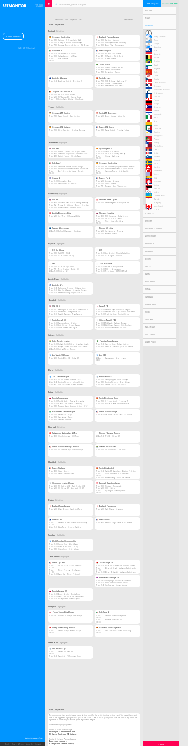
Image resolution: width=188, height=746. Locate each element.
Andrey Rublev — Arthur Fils (115, 116)
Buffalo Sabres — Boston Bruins (69, 208)
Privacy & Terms (17, 744)
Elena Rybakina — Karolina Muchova (71, 130)
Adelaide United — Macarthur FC (70, 81)
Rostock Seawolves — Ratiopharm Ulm (119, 169)
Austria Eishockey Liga (60, 213)
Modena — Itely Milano (113, 620)
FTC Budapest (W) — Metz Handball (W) (71, 486)
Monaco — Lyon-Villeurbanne (116, 186)
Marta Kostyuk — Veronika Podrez (117, 130)
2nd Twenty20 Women (59, 355)
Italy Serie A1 (102, 612)
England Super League (59, 506)
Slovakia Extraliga (105, 213)
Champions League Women (61, 483)
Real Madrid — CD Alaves (114, 86)
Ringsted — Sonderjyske (113, 486)
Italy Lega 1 (55, 163)
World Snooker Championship (62, 541)
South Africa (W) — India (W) (68, 358)
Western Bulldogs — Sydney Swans (70, 293)
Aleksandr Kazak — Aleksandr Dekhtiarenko (120, 568)
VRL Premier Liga (57, 649)
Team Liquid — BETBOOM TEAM (116, 271)
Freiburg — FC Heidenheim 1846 (69, 40)
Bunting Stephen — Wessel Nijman (117, 382)
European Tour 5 (104, 377)
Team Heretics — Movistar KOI (68, 269)
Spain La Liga (103, 78)
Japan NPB (102, 306)
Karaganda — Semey (65, 417)
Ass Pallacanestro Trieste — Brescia (71, 171)
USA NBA (54, 149)
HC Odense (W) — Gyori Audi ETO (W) (71, 488)
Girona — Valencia (112, 156)
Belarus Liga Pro (104, 563)
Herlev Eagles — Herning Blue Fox (117, 203)
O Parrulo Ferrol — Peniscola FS (116, 401)
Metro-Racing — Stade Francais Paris (118, 523)
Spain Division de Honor (107, 398)
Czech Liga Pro (57, 563)
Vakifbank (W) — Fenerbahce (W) (69, 631)
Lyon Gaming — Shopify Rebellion (117, 253)
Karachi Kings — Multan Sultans (116, 344)
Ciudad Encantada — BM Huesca (117, 474)
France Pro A (103, 178)
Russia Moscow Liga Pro (107, 578)
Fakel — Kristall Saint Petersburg (69, 404)
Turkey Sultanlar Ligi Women (62, 628)
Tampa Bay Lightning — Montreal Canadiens (74, 205)
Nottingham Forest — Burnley (115, 43)
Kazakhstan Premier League (62, 412)
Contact (38, 744)
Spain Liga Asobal (105, 468)
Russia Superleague (58, 398)
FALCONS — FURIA (64, 253)
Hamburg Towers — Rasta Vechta (117, 171)
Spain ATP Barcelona (106, 113)
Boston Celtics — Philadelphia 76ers (71, 152)
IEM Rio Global (56, 250)
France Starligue (57, 468)
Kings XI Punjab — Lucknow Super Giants (72, 347)
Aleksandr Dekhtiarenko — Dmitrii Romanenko (122, 566)
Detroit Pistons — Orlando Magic (69, 156)
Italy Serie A (55, 51)
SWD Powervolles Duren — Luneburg (118, 631)
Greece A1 (54, 178)
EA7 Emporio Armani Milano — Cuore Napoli (74, 169)
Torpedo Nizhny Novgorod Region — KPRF (72, 406)
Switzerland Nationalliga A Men (63, 433)
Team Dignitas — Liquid (113, 256)
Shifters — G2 (62, 271)
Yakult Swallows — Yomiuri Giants (117, 314)
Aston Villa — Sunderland (114, 45)
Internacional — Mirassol (114, 68)
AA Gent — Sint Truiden (66, 95)
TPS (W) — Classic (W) (112, 436)
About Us (29, 744)
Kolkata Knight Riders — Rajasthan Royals (73, 344)
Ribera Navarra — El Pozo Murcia (117, 404)
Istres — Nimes (63, 471)
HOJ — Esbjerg (110, 488)
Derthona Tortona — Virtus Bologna (71, 167)
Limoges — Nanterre (112, 181)
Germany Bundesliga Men (108, 628)
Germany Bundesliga (59, 37)
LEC (52, 264)
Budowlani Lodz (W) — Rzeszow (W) (70, 616)
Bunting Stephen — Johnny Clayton (71, 382)
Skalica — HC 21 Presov (113, 219)
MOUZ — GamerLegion (113, 269)
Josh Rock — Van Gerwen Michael (70, 385)
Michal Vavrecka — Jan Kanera (69, 570)
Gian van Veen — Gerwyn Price (69, 380)
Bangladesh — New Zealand (115, 358)
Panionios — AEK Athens (67, 184)
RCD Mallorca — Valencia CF (115, 81)
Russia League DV (58, 591)
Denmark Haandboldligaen (108, 483)
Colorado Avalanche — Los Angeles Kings (73, 203)
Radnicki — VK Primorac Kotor (69, 656)
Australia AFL (56, 285)
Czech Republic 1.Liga (106, 412)
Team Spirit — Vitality (66, 256)
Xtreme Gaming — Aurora (114, 267)
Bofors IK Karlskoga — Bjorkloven (69, 231)
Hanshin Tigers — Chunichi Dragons (117, 310)
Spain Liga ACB (104, 149)
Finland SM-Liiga (104, 228)
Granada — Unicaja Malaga (115, 154)
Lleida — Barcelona (112, 152)
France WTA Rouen (105, 127)
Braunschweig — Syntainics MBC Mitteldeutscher (122, 167)
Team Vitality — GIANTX (66, 267)
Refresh (130, 20)
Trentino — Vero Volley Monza (116, 616)
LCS (99, 250)
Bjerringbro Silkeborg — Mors (115, 491)
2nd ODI (101, 355)
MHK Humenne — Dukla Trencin (116, 216)
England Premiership (106, 506)
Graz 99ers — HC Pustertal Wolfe (69, 216)
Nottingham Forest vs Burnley (61, 744)
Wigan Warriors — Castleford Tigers (70, 509)
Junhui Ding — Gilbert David (68, 544)
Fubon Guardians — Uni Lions (115, 328)
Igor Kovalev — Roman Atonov (116, 585)
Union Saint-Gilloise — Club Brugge (71, 99)
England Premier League (107, 37)
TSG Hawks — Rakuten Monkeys (115, 323)
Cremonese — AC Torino (67, 54)
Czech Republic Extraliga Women (64, 447)
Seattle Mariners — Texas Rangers (70, 314)
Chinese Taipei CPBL (106, 320)
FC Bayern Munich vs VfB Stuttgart (62, 734)
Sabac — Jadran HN (65, 652)
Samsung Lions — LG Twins (67, 323)
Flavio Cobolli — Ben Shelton (69, 116)
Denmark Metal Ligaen (106, 200)
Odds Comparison (14, 36)
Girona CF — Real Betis (113, 84)
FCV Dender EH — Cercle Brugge (69, 97)
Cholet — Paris (110, 184)
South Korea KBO (57, 320)
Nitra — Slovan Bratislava (114, 221)
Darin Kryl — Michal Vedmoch (69, 574)
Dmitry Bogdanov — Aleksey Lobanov (118, 581)
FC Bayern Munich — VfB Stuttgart (70, 43)
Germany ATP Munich (59, 113)
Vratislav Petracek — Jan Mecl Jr (69, 566)
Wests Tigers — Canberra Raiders (69, 527)
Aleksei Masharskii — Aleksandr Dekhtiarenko (121, 572)
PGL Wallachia (104, 264)
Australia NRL (56, 520)
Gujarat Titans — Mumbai (67, 349)
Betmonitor (59, 20)
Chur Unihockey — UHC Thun (68, 436)
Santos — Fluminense (113, 70)
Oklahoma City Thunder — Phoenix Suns (72, 154)
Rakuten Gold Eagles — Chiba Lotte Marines (121, 312)
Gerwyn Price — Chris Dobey (115, 385)
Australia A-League (58, 78)
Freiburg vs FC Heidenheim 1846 (62, 732)
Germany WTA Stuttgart (59, 127)
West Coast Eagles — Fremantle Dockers (72, 290)
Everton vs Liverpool (58, 741)
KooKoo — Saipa (111, 234)
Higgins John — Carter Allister (68, 549)
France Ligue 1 (103, 51)
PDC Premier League (59, 377)
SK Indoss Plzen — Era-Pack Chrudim (118, 415)
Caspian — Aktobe (64, 420)
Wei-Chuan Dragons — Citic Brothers (118, 325)
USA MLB (54, 306)
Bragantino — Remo (112, 72)
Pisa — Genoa (63, 59)
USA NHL (54, 200)
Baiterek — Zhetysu (65, 415)
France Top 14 (103, 520)
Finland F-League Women (108, 433)
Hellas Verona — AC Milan (67, 56)
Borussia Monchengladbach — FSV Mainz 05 (74, 45)
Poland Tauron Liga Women (61, 612)
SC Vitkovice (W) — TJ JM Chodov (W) (70, 450)
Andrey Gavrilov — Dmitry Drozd (69, 594)
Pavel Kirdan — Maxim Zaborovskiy (70, 597)
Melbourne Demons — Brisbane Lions (71, 288)
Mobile (7, 744)
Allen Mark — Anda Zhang (67, 547)
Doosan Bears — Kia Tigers (67, 328)
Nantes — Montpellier (66, 474)
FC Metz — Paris (110, 59)
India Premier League (59, 341)
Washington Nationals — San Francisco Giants (74, 310)
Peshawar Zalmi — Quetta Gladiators (119, 347)
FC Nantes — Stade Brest (114, 56)
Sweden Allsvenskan (59, 228)
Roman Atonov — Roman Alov (116, 583)
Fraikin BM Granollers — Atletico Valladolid (121, 471)
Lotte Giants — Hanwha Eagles (69, 325)
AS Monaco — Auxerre (113, 54)
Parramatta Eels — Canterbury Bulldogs (72, 523)
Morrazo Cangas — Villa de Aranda (117, 478)
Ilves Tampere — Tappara (114, 231)
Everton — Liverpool (112, 40)
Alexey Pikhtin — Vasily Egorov (68, 599)
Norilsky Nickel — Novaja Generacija (71, 401)
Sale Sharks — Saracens (114, 509)
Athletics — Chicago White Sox (69, 312)
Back (125, 20)
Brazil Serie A (103, 65)
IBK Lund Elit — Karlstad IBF (115, 450)
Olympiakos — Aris (64, 181)
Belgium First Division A (60, 92)
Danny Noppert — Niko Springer (116, 380)
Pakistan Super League (107, 341)
